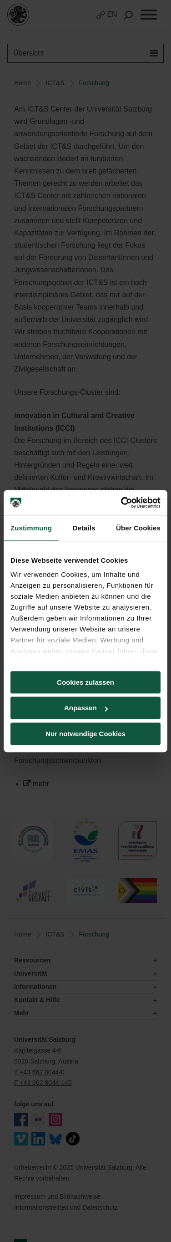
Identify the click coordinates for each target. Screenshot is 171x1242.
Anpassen (86, 708)
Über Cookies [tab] (138, 528)
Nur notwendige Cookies (85, 734)
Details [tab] (84, 528)
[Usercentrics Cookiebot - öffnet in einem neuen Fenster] (122, 503)
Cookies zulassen (85, 682)
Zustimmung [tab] (31, 528)
